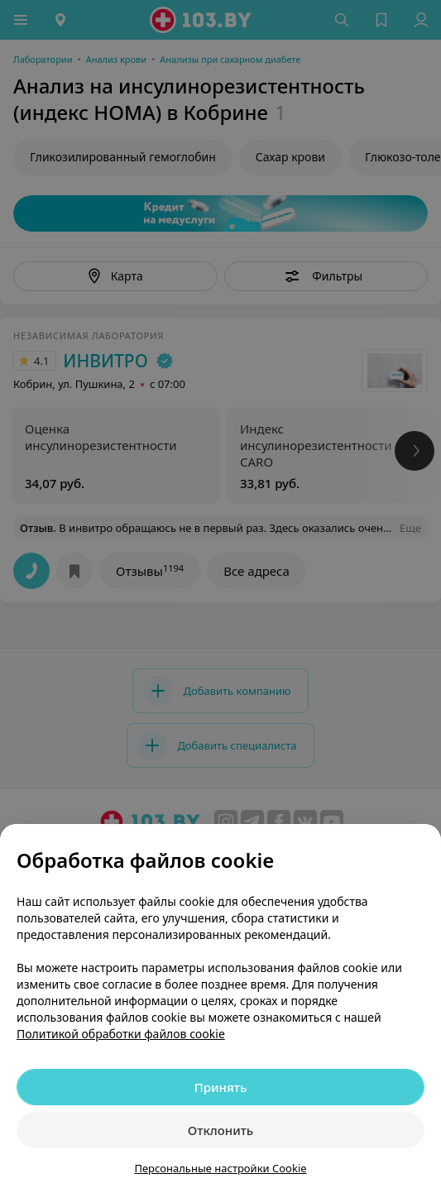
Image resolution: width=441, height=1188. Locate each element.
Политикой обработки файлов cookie (121, 1034)
